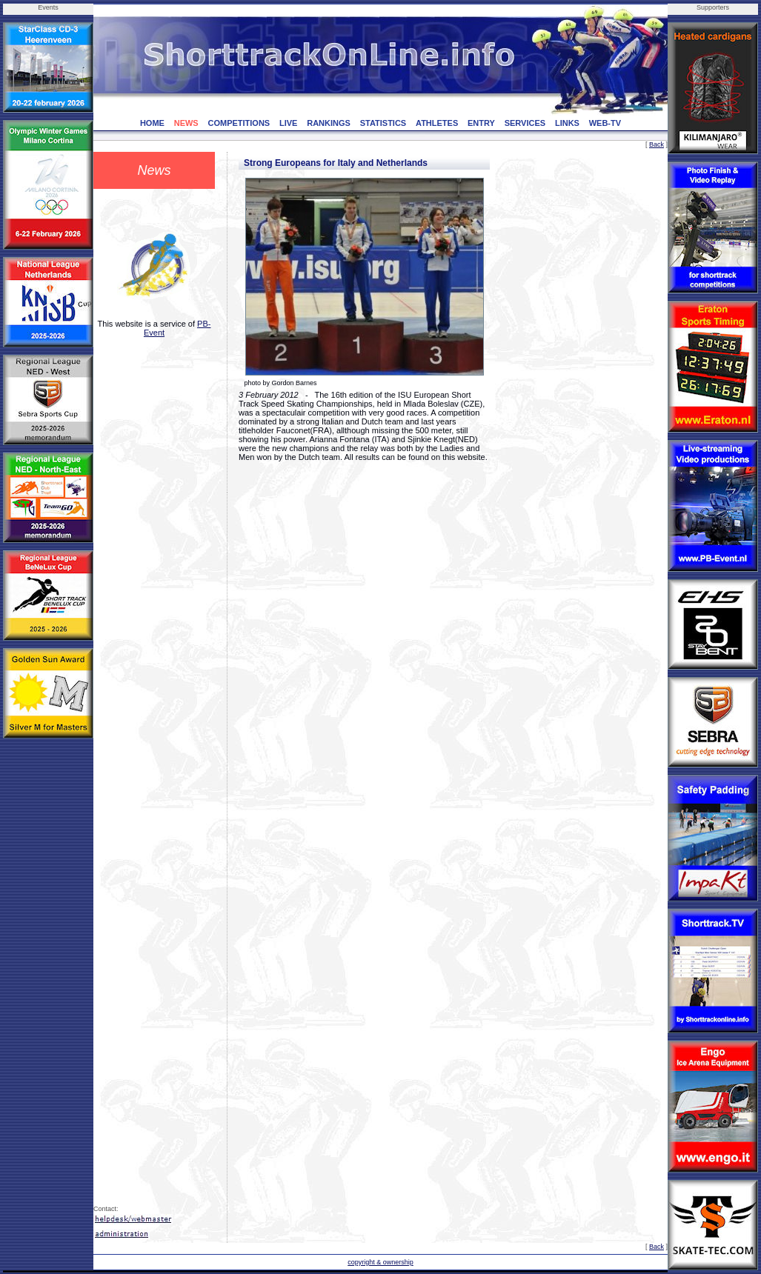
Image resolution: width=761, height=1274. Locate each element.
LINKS (567, 123)
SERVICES (525, 123)
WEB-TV (605, 123)
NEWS (186, 123)
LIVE (288, 123)
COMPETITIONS (238, 123)
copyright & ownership (380, 1262)
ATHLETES (437, 123)
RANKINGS (328, 123)
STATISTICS (383, 123)
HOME (152, 123)
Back (656, 144)
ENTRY (481, 123)
